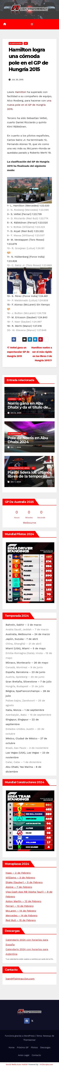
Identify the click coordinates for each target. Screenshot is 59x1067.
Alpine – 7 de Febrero (19, 887)
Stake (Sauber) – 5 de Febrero (24, 882)
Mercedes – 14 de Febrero (21, 915)
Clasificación (16, 43)
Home (11, 1047)
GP (26, 43)
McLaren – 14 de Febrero (21, 910)
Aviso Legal (23, 1055)
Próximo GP (22, 1047)
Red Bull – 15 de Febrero (21, 920)
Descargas (45, 1047)
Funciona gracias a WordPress (20, 1036)
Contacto (36, 1055)
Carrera (12, 399)
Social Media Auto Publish (17, 1065)
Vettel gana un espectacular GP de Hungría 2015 (18, 352)
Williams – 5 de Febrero (20, 877)
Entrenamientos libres (18, 468)
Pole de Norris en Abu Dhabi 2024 (28, 440)
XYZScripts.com (46, 1065)
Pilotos (34, 1047)
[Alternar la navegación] (32, 24)
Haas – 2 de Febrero (18, 872)
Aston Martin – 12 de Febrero (23, 901)
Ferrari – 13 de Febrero (20, 905)
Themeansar (29, 1040)
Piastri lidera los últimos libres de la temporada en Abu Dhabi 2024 (29, 476)
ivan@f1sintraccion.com (20, 978)
